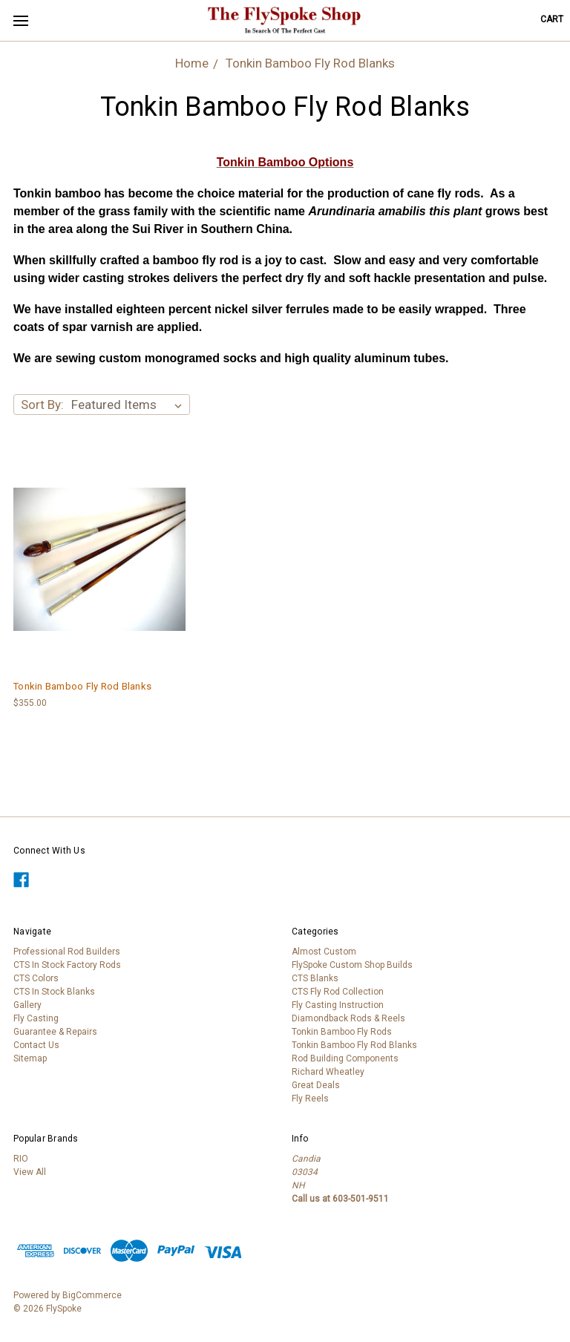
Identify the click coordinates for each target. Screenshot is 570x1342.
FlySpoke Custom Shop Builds (352, 965)
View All (29, 1172)
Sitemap (30, 1058)
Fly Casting (36, 1018)
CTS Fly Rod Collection (338, 991)
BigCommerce (92, 1295)
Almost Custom (324, 951)
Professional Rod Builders (66, 951)
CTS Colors (36, 978)
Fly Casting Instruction (338, 1005)
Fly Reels (310, 1098)
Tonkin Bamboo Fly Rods (342, 1032)
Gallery (27, 1005)
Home (192, 63)
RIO (20, 1158)
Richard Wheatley (328, 1072)
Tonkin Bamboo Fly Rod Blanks (310, 63)
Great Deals (316, 1085)
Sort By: (42, 404)
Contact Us (36, 1045)
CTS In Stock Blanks (54, 991)
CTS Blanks (315, 978)
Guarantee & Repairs (55, 1032)
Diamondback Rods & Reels (348, 1018)
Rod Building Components (345, 1058)
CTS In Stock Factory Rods (67, 965)
